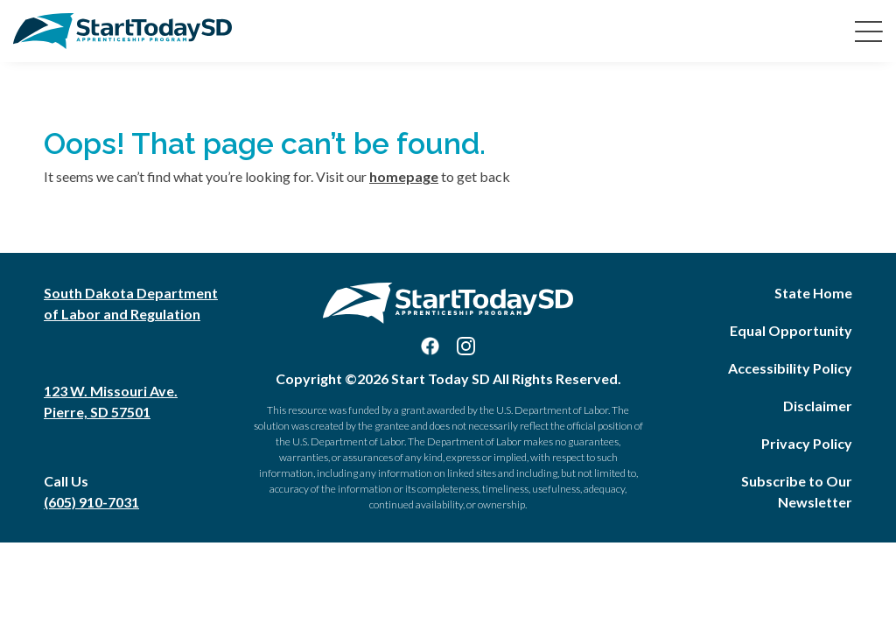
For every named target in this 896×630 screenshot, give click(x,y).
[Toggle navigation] (865, 31)
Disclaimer (817, 405)
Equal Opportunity (791, 330)
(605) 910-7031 (91, 502)
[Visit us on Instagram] (466, 346)
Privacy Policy (806, 443)
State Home (813, 292)
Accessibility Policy (790, 368)
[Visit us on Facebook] (430, 346)
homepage (403, 176)
